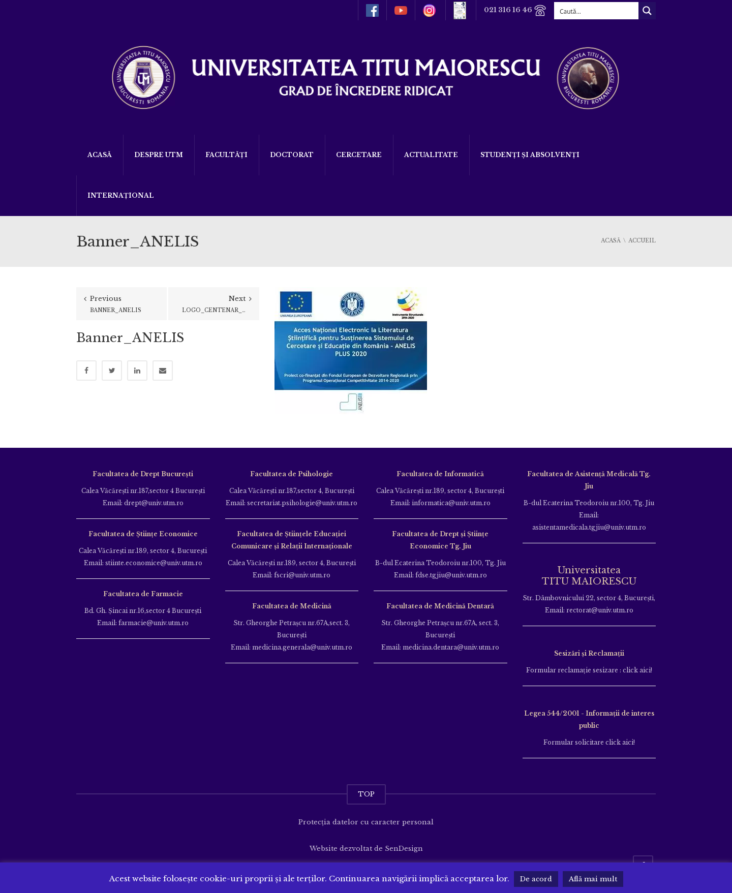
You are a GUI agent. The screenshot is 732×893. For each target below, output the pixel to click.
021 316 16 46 (515, 10)
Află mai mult (593, 879)
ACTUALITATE (431, 155)
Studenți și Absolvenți (530, 155)
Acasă (99, 155)
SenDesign (404, 848)
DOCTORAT (292, 155)
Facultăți (226, 155)
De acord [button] (536, 879)
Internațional (120, 195)
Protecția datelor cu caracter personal (366, 822)
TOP (366, 794)
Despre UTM (158, 155)
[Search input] (597, 11)
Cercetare (359, 155)
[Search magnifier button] (647, 10)
